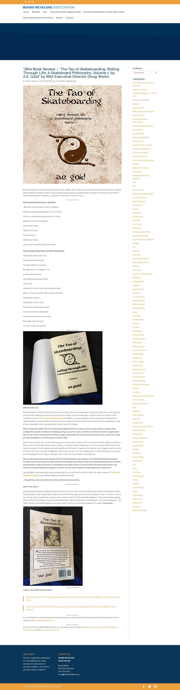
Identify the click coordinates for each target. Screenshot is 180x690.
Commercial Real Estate (143, 126)
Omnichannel (138, 320)
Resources (137, 358)
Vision (135, 491)
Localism (136, 293)
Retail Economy (139, 369)
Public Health (138, 354)
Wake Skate (138, 495)
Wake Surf (137, 499)
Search (59, 16)
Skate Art (137, 419)
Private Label (138, 346)
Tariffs (135, 480)
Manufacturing (139, 301)
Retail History (138, 373)
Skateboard (71, 81)
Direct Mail (137, 172)
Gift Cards (137, 224)
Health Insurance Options (143, 239)
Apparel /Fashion (140, 90)
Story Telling (138, 457)
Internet (136, 266)
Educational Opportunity (143, 194)
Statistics (137, 453)
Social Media (138, 446)
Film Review (138, 205)
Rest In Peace (138, 362)
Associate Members (141, 100)
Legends (136, 285)
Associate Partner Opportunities (65, 11)
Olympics (137, 316)
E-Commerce (138, 190)
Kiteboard (137, 278)
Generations (138, 217)
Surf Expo (137, 472)
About (26, 10)
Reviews (136, 392)
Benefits (36, 10)
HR (134, 247)
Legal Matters (139, 281)
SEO (134, 407)
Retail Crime (138, 365)
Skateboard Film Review (143, 427)
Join (45, 11)
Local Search (138, 289)
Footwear (137, 213)
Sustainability (138, 476)
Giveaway (137, 228)
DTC (134, 186)
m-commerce (138, 297)
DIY (134, 182)
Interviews (137, 270)
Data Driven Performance (143, 160)
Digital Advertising (140, 168)
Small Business (139, 430)
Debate (136, 164)
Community (60, 81)
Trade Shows (138, 488)
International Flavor (141, 259)
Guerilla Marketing (140, 236)
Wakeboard (137, 503)
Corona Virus (138, 141)
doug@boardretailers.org (44, 620)
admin (28, 81)
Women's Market (140, 510)
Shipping (136, 411)
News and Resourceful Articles (38, 16)
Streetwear (137, 461)
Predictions (137, 343)
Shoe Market (138, 415)
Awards (136, 104)
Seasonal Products (140, 404)
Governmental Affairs (141, 232)
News (135, 312)
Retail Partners (139, 377)
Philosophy (137, 331)
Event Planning (139, 201)
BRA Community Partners (143, 112)
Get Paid (136, 220)
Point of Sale (138, 335)
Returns (136, 388)
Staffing (136, 449)
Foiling (135, 209)
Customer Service (140, 156)
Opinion (136, 323)
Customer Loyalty (140, 153)
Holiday (136, 243)
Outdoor (136, 327)
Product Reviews (140, 350)
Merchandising (139, 308)
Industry (136, 251)
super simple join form (49, 630)
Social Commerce (140, 438)
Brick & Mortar (139, 115)
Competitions (138, 134)
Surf (134, 468)
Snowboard (137, 434)
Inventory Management (142, 274)
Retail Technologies (141, 385)
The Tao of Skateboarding (51, 418)
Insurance (137, 255)
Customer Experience (142, 149)
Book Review (49, 81)
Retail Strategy (139, 381)
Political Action (139, 339)
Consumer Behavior (141, 137)
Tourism (136, 484)
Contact (70, 16)
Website (136, 507)
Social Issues (138, 442)
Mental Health (139, 304)
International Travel (141, 262)
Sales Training (138, 400)
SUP (134, 465)
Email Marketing (139, 198)
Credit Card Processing (142, 145)
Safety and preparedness (143, 396)
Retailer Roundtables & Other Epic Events (104, 10)
